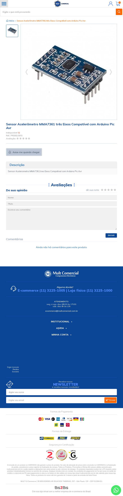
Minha (110, 3)
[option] (12, 31)
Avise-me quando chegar (26, 152)
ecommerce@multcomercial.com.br (61, 311)
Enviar (111, 235)
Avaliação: (11, 138)
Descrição (17, 165)
